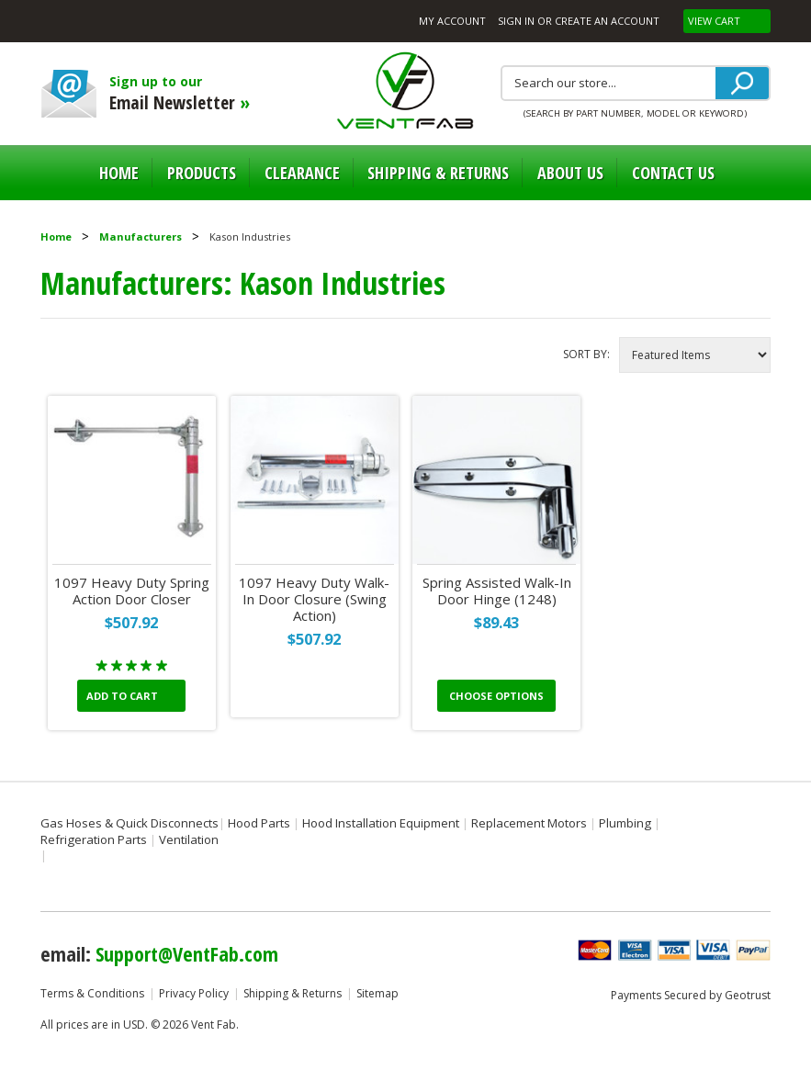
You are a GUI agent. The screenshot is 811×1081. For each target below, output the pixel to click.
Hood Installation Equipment (380, 823)
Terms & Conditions (92, 993)
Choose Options (496, 696)
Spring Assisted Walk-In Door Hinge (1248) (496, 591)
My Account (452, 21)
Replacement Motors (529, 823)
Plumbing (625, 823)
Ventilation (189, 839)
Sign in (516, 21)
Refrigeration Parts (93, 839)
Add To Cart (122, 696)
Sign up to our (209, 94)
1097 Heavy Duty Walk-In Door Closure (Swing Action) (314, 599)
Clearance (302, 173)
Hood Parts (259, 823)
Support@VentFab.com (187, 953)
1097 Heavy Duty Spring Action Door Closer (131, 591)
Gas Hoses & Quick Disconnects (129, 823)
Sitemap (377, 993)
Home (119, 173)
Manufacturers (140, 236)
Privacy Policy (194, 993)
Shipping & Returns (292, 993)
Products (201, 173)
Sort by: (586, 354)
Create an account (607, 21)
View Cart (715, 21)
